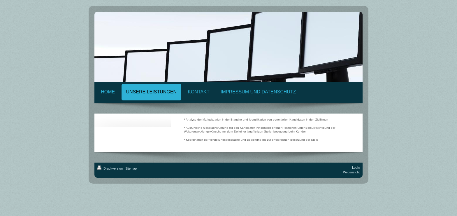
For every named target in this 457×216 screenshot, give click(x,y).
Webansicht (351, 172)
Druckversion (110, 168)
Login (356, 168)
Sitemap (131, 168)
